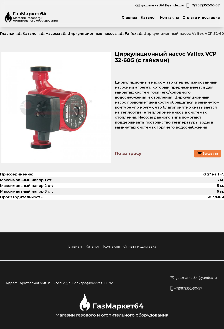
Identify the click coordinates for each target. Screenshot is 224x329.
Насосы (52, 33)
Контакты (169, 17)
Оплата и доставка (201, 17)
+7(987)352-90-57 (205, 5)
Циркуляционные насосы (92, 33)
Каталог (148, 17)
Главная (129, 17)
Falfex (130, 33)
